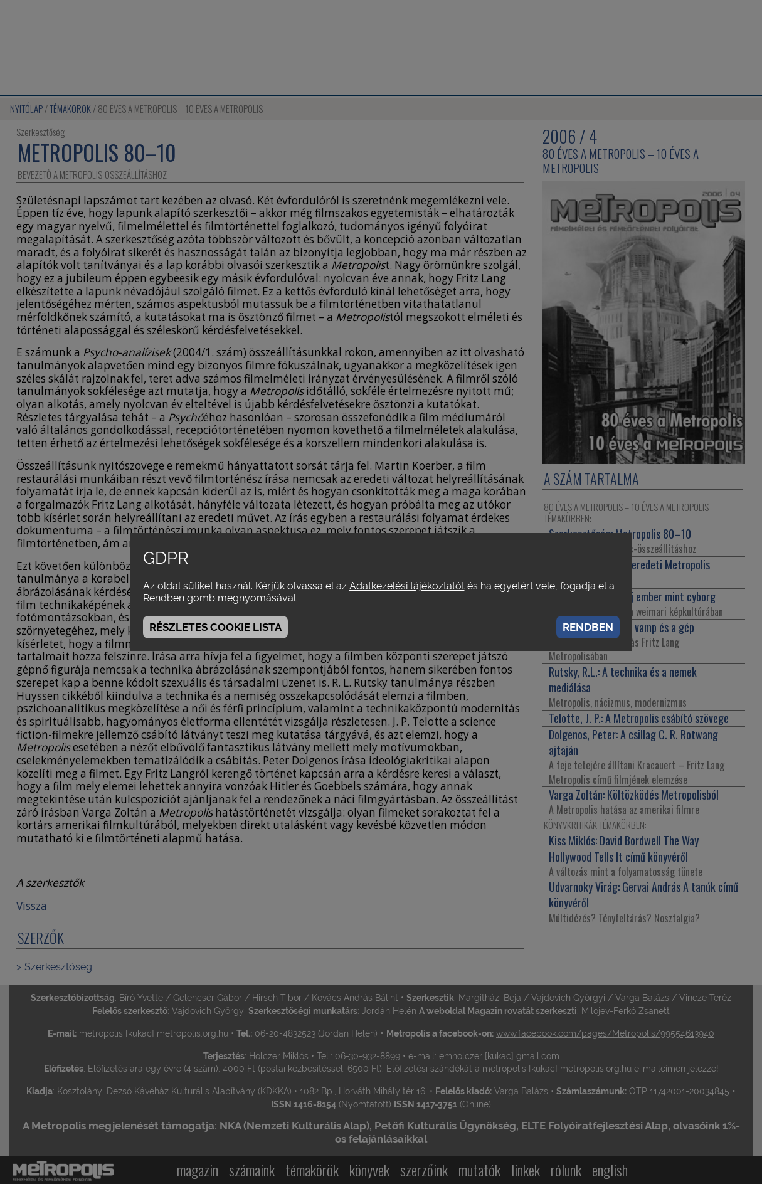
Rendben (588, 627)
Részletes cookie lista (215, 627)
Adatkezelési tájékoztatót (407, 586)
